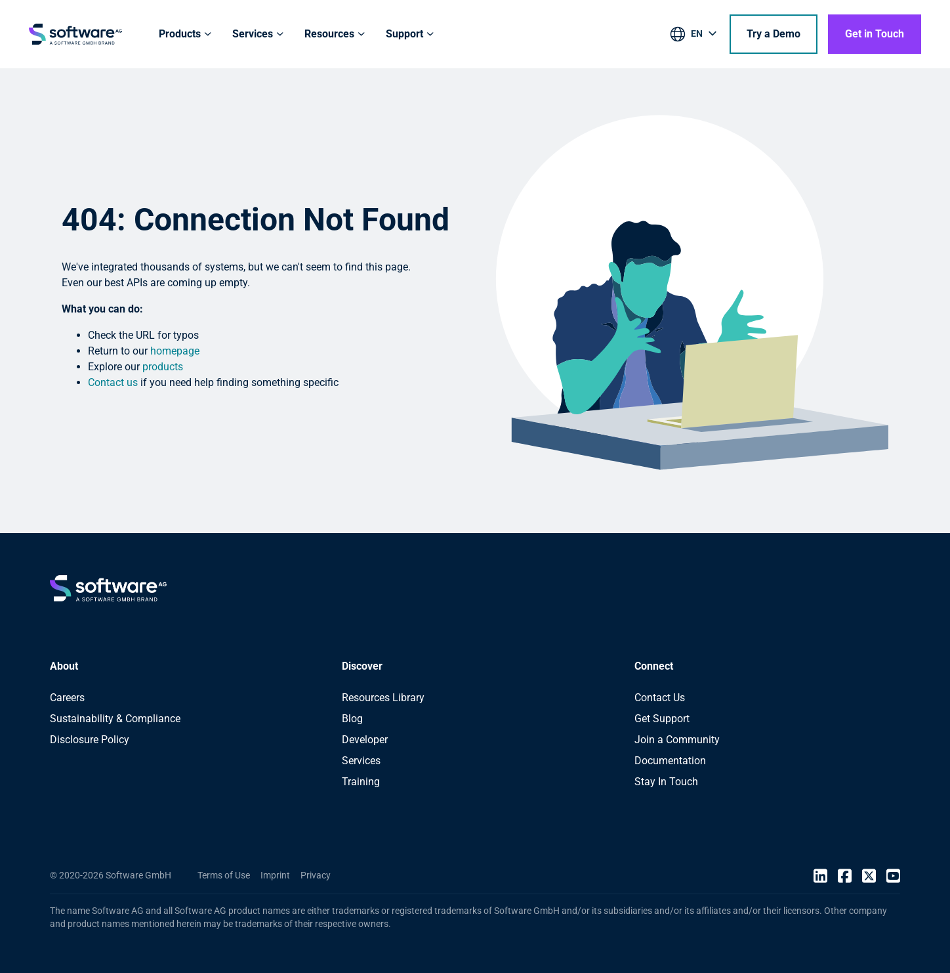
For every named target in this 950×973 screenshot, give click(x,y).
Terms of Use (223, 875)
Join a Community (677, 739)
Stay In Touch (666, 781)
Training (361, 781)
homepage (174, 351)
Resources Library (383, 697)
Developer (365, 739)
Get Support (662, 718)
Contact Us (659, 697)
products (162, 366)
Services (361, 760)
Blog (352, 718)
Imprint (275, 875)
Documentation (670, 760)
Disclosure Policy (89, 739)
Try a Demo (773, 34)
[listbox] (694, 36)
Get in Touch (874, 34)
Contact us (113, 382)
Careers (67, 697)
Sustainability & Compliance (115, 718)
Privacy (315, 875)
